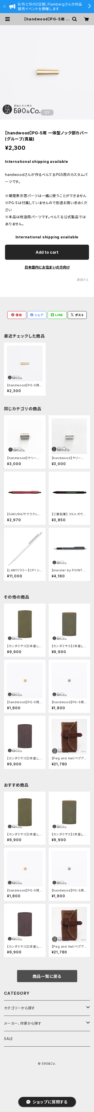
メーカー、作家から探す (23, 1023)
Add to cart (47, 252)
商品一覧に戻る (47, 976)
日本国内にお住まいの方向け (47, 267)
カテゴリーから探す (19, 1008)
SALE (8, 1038)
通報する (83, 280)
